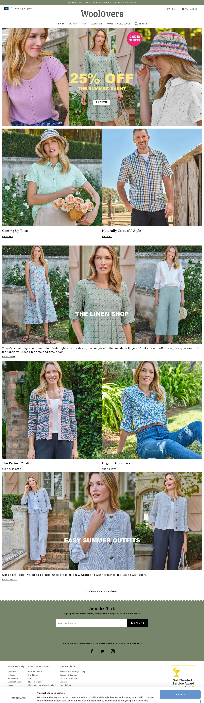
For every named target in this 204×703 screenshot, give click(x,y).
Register (28, 8)
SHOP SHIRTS (109, 469)
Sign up (136, 623)
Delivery (12, 671)
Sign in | (19, 8)
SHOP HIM (107, 236)
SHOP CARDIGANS (11, 469)
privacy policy (136, 643)
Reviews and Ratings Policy (72, 671)
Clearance (123, 23)
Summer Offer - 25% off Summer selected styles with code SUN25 (102, 2)
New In (61, 23)
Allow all (180, 680)
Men (84, 23)
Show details (43, 697)
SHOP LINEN (8, 357)
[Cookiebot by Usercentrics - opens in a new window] (18, 697)
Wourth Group (35, 671)
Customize (180, 689)
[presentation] (102, 634)
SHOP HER (7, 236)
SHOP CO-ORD (9, 580)
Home (110, 23)
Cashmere (96, 23)
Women (73, 23)
